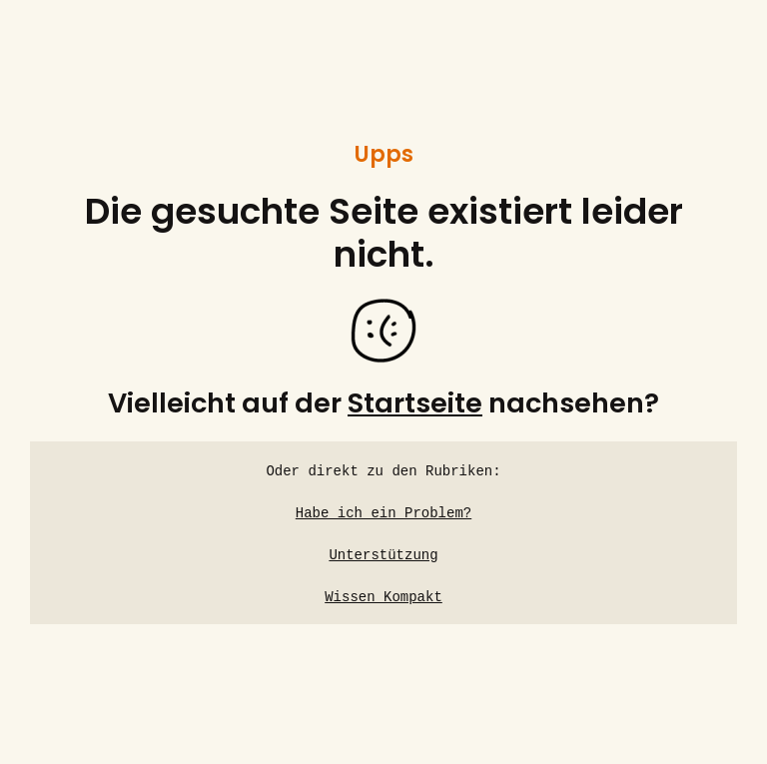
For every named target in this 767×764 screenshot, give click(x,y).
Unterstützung (383, 555)
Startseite (415, 402)
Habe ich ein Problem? (383, 513)
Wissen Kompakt (383, 597)
